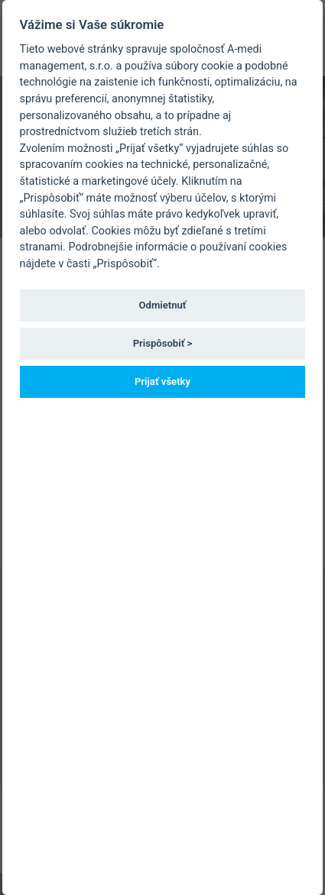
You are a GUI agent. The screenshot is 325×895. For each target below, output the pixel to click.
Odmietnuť (163, 305)
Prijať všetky (162, 381)
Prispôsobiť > (163, 343)
